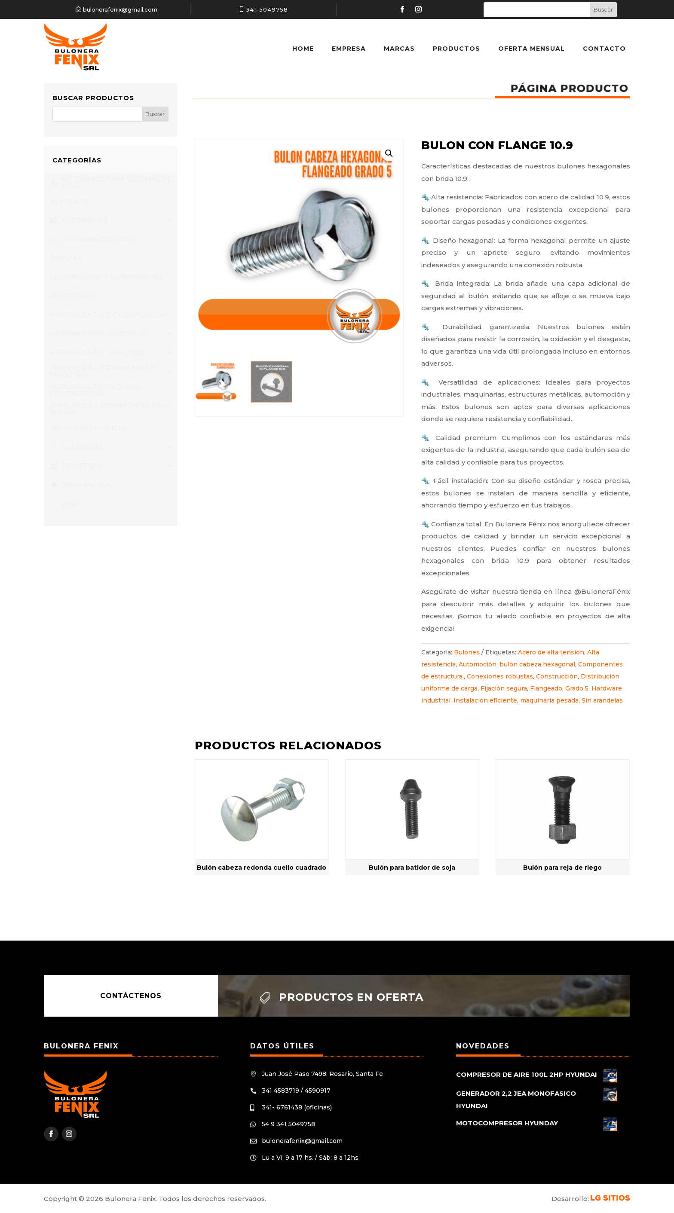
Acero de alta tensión (551, 652)
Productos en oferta (351, 997)
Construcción (557, 676)
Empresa (349, 48)
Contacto (604, 48)
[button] (389, 153)
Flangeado (546, 688)
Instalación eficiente (485, 700)
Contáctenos (131, 996)
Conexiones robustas (500, 676)
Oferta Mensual (531, 48)
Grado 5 (576, 688)
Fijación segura (504, 688)
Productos (456, 48)
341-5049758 (267, 9)
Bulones (467, 652)
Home (303, 48)
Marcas (399, 48)
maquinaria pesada (549, 700)
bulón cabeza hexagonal (537, 664)
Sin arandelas (602, 700)
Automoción (477, 664)
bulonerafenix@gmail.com (120, 9)
